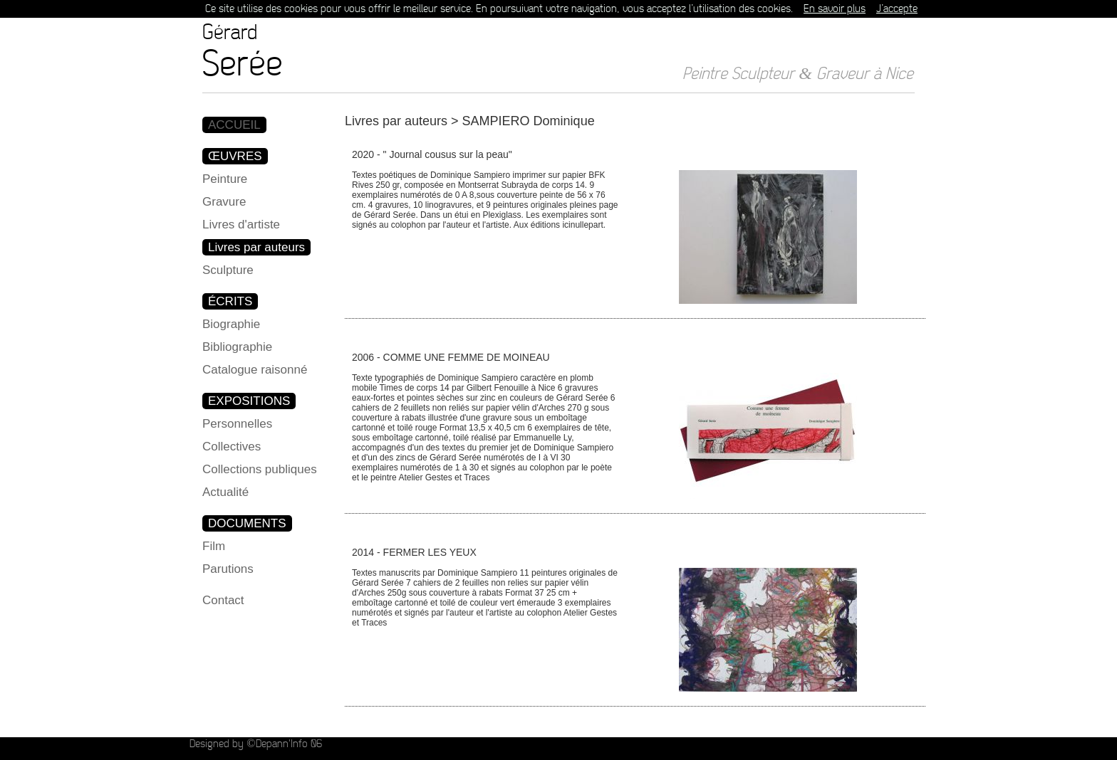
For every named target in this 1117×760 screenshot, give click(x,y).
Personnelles (237, 424)
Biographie (231, 324)
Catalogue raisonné (254, 369)
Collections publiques (259, 469)
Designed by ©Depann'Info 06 (255, 744)
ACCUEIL (234, 125)
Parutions (228, 569)
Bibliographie (237, 347)
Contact (223, 600)
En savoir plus (835, 9)
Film (213, 546)
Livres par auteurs (256, 247)
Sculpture (228, 270)
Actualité (225, 492)
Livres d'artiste (241, 224)
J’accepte (897, 9)
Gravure (224, 202)
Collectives (231, 446)
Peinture (224, 179)
